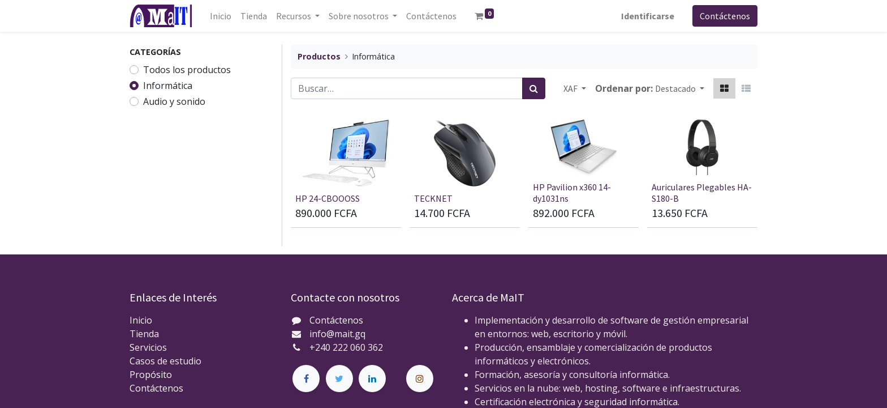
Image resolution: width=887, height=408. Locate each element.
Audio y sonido (174, 101)
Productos (319, 56)
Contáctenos (725, 16)
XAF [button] (571, 88)
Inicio (141, 320)
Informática (167, 85)
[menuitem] (220, 16)
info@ (321, 334)
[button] (679, 88)
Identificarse (647, 16)
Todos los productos (187, 69)
